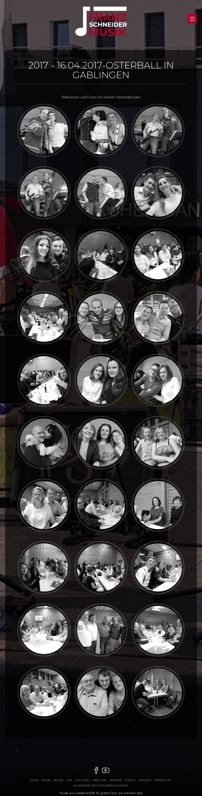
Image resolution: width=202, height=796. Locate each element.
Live (69, 780)
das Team (82, 780)
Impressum (163, 780)
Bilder (58, 780)
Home (34, 780)
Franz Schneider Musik (101, 25)
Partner (116, 780)
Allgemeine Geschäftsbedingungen (100, 785)
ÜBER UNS (99, 780)
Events (130, 780)
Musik (46, 780)
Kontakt (145, 780)
